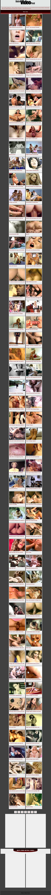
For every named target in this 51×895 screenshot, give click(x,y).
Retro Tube (25, 11)
